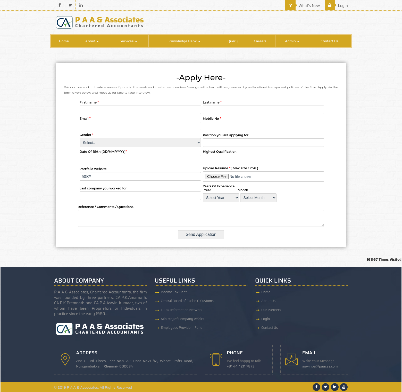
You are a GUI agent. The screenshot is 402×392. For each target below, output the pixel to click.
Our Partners (271, 310)
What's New (302, 6)
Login (336, 6)
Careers (260, 41)
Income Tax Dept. (174, 292)
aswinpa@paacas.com (320, 366)
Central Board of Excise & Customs (187, 301)
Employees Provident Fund (181, 328)
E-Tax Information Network (182, 310)
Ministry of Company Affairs (182, 319)
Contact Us (330, 41)
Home (64, 41)
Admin (292, 41)
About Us (268, 301)
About (92, 41)
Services (128, 41)
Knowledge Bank (184, 41)
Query (233, 41)
